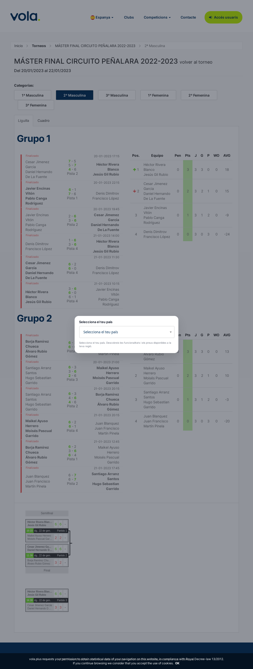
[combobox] (126, 332)
